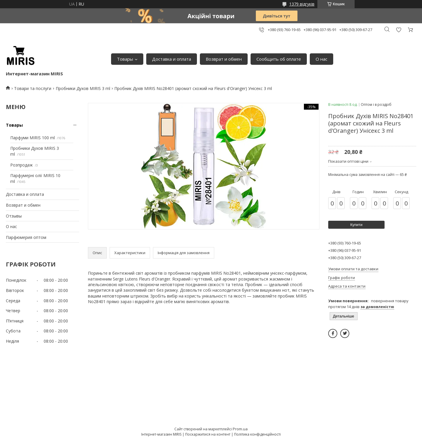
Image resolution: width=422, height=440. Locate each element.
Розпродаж (21, 165)
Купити (356, 224)
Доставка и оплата (171, 59)
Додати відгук (398, 29)
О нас (321, 59)
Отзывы (14, 216)
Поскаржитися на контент (207, 434)
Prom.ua (240, 428)
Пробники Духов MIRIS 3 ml (83, 88)
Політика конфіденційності (257, 434)
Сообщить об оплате (278, 59)
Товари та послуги (32, 88)
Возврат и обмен (224, 59)
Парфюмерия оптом (26, 237)
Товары (125, 59)
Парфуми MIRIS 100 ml (32, 137)
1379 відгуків (301, 4)
